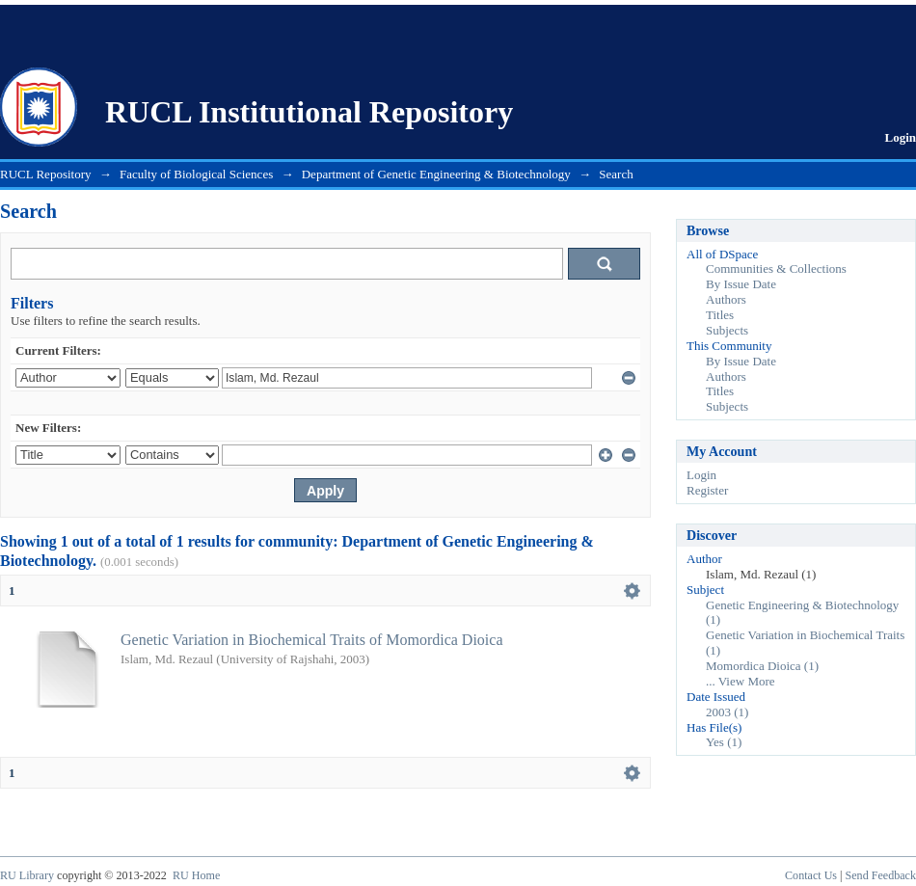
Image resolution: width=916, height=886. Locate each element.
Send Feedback (881, 875)
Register (707, 490)
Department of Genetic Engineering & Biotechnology (436, 174)
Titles (720, 315)
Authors (726, 299)
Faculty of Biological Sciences (196, 174)
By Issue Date (741, 284)
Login (900, 137)
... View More (740, 681)
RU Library (27, 875)
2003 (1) (727, 712)
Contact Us (811, 875)
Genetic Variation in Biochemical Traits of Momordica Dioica (312, 639)
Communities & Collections (776, 268)
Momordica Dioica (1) (762, 665)
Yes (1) (723, 742)
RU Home (196, 875)
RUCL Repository (46, 174)
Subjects (727, 330)
